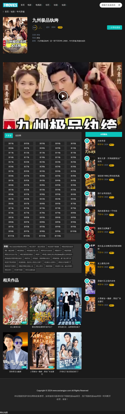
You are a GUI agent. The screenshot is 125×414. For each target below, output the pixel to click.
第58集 (42, 194)
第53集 (42, 190)
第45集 (73, 180)
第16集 (11, 157)
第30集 (73, 167)
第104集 (58, 236)
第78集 (42, 213)
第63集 (42, 199)
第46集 (11, 185)
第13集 (42, 153)
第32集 (26, 171)
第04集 (58, 143)
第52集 (26, 190)
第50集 (73, 185)
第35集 (73, 171)
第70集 (73, 204)
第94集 (58, 227)
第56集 (11, 194)
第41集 (11, 180)
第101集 (11, 236)
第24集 (58, 162)
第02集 (26, 143)
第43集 (42, 180)
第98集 (42, 231)
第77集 (26, 213)
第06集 (11, 148)
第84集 (58, 217)
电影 (29, 5)
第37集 (26, 176)
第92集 (26, 227)
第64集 (58, 199)
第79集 (58, 213)
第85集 (73, 217)
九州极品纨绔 (45, 20)
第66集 (11, 204)
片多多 (9, 135)
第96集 (11, 231)
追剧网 (18, 135)
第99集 (58, 231)
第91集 (11, 227)
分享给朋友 (114, 27)
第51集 (11, 190)
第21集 (11, 162)
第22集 (26, 162)
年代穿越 (21, 11)
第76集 (11, 213)
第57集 (26, 194)
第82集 (26, 217)
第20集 (73, 157)
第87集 (26, 222)
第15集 (73, 153)
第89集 (58, 222)
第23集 (42, 162)
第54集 (58, 190)
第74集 (58, 208)
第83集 (42, 217)
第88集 (42, 222)
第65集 (73, 199)
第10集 (73, 148)
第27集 (26, 167)
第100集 (73, 231)
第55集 (73, 190)
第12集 (26, 153)
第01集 (11, 143)
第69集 (58, 204)
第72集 (26, 208)
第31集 (11, 171)
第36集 (11, 176)
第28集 (42, 167)
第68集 (42, 204)
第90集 (73, 222)
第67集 (26, 204)
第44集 (58, 180)
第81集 (11, 217)
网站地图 (4, 412)
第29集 (58, 167)
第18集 (42, 157)
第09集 (58, 148)
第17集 (26, 157)
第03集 (42, 143)
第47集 (26, 185)
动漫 (56, 5)
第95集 (73, 227)
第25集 (73, 162)
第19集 (58, 157)
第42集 (26, 180)
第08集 (42, 148)
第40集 (73, 176)
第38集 (42, 176)
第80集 (73, 213)
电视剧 (39, 5)
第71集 (11, 208)
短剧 (64, 5)
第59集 (58, 194)
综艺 (48, 5)
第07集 (26, 148)
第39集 (58, 176)
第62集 (26, 199)
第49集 (58, 185)
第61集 (11, 199)
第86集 (11, 222)
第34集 (58, 171)
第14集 (58, 153)
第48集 (42, 185)
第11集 (11, 153)
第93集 (42, 227)
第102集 (27, 236)
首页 (23, 5)
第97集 (26, 231)
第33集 (42, 171)
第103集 (42, 236)
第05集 (73, 143)
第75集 (73, 208)
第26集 (11, 167)
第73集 (42, 208)
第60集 (73, 194)
